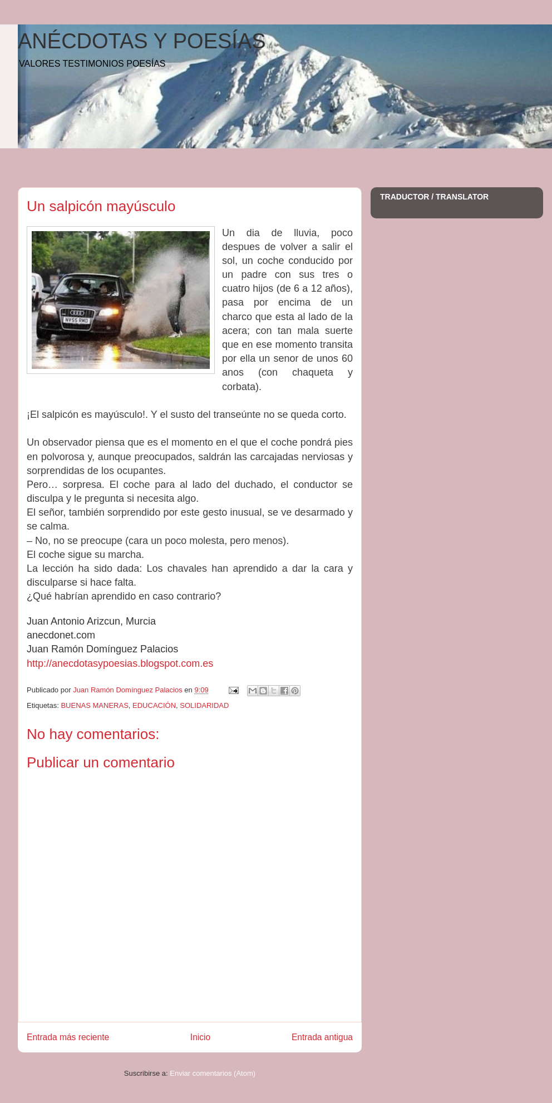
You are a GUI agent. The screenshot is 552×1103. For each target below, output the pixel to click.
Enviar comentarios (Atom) (212, 1073)
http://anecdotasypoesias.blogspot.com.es (120, 663)
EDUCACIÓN (154, 705)
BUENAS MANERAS (94, 705)
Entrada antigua (322, 1037)
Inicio (200, 1037)
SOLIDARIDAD (204, 705)
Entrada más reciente (68, 1037)
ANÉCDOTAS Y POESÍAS (142, 41)
